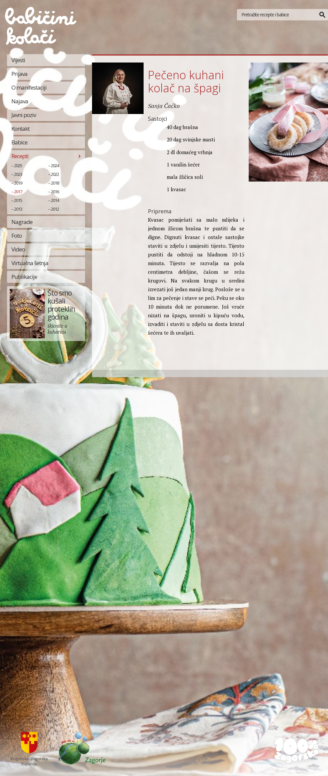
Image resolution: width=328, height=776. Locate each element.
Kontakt (20, 128)
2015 (18, 200)
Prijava (19, 74)
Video (18, 249)
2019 (18, 183)
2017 (18, 192)
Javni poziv (23, 115)
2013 (18, 209)
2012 (55, 209)
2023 (18, 174)
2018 (55, 183)
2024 (55, 165)
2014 (55, 200)
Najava (19, 101)
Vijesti (18, 60)
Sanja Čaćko (164, 106)
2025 (18, 165)
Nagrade (21, 222)
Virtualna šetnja (29, 263)
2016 (55, 192)
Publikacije (24, 277)
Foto (16, 235)
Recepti (19, 156)
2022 (55, 174)
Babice (19, 142)
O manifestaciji (29, 87)
